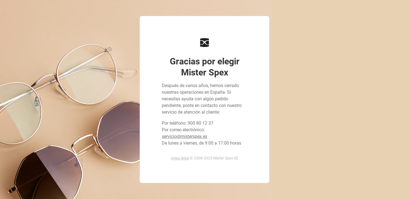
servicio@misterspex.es (184, 136)
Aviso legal (180, 158)
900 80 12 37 (200, 123)
